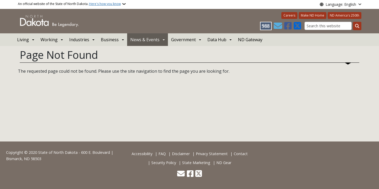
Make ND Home (312, 15)
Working (49, 40)
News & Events (144, 40)
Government (183, 40)
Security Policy (163, 162)
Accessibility (142, 153)
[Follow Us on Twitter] (297, 26)
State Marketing (196, 162)
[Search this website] (328, 26)
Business (110, 40)
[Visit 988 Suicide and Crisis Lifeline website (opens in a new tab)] (266, 26)
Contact (241, 153)
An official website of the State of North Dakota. (69, 4)
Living (23, 40)
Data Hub (216, 40)
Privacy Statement (212, 153)
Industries (79, 40)
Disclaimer (181, 153)
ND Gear (223, 162)
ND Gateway (250, 40)
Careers (289, 15)
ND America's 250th (344, 15)
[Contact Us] (278, 26)
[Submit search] (357, 26)
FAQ (162, 153)
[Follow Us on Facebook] (288, 26)
